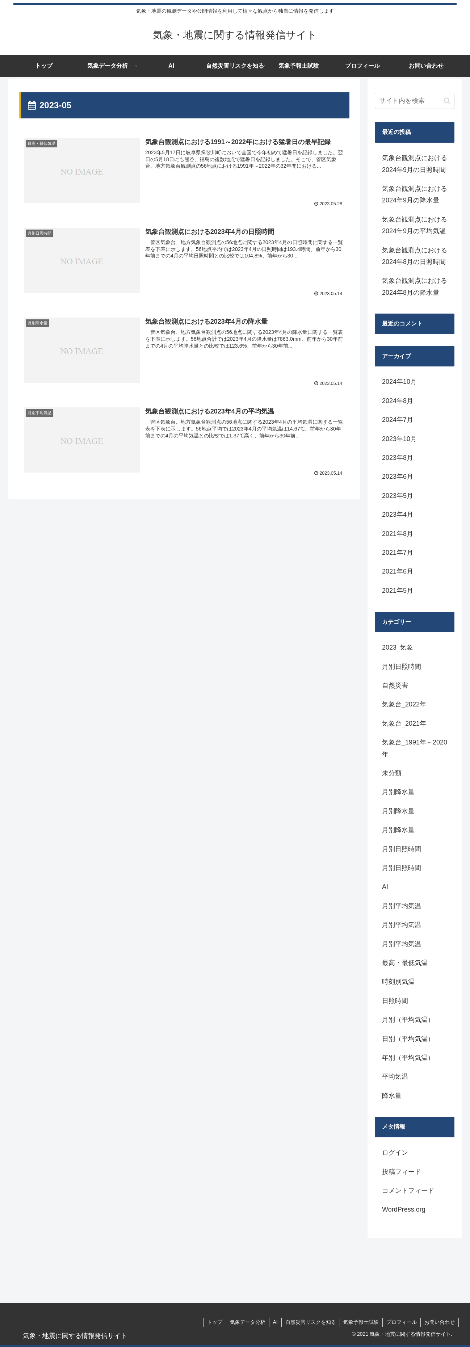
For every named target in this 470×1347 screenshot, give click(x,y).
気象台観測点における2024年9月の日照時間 (414, 163)
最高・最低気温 (405, 962)
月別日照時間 (401, 666)
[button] (447, 101)
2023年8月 (397, 457)
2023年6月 (397, 476)
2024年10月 (399, 381)
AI (385, 886)
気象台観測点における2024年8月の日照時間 (414, 256)
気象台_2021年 (404, 723)
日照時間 (395, 1000)
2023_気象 (397, 647)
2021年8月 (397, 533)
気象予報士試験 (361, 1322)
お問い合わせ (439, 1322)
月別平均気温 (401, 906)
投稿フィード (401, 1171)
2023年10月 (399, 438)
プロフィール (401, 1322)
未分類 (392, 773)
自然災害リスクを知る (310, 1322)
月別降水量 (398, 792)
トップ (214, 1322)
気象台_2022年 (404, 704)
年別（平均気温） (408, 1057)
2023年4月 (397, 514)
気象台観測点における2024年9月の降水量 (414, 194)
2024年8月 (397, 400)
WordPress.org (403, 1209)
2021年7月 (397, 552)
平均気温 (395, 1076)
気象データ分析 (247, 1322)
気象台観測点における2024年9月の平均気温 (414, 225)
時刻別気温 (398, 981)
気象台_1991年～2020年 (414, 748)
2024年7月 (397, 419)
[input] (414, 101)
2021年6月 (397, 571)
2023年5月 (397, 495)
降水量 (392, 1095)
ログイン (395, 1152)
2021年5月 (397, 590)
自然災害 (395, 685)
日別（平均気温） (408, 1038)
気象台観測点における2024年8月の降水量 (414, 286)
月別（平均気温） (408, 1019)
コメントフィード (408, 1190)
